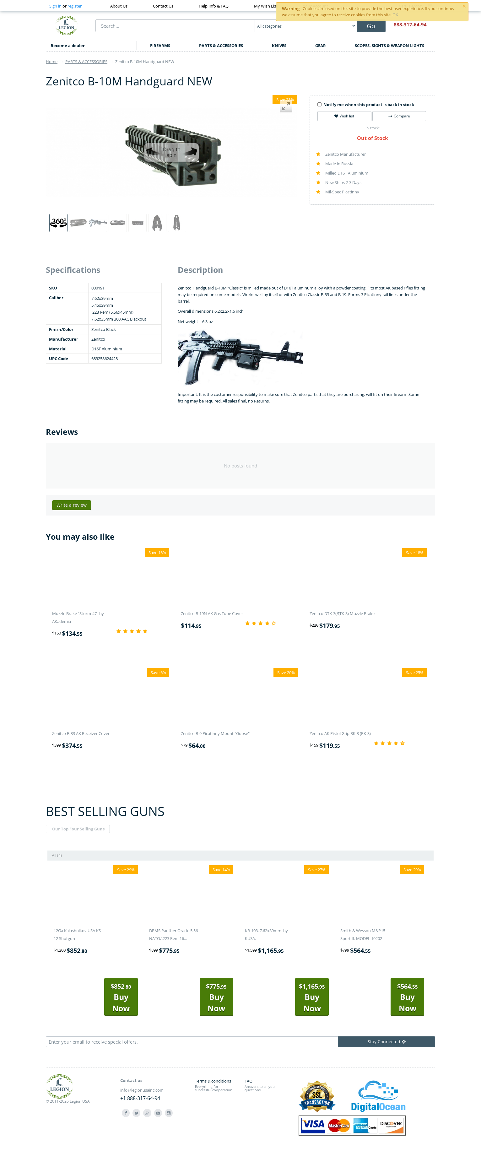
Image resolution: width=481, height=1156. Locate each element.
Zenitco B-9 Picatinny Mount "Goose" (215, 733)
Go (371, 26)
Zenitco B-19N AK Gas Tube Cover (212, 613)
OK (395, 15)
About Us (118, 6)
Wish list (344, 116)
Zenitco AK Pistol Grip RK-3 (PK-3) (340, 733)
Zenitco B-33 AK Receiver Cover (81, 733)
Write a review (72, 505)
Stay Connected (387, 1042)
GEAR (320, 45)
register (75, 6)
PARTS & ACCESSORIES (221, 45)
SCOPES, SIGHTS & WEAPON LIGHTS (389, 45)
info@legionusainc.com (142, 1090)
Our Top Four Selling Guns (78, 829)
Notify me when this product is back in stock (365, 104)
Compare (399, 116)
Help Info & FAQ (214, 6)
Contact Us (163, 6)
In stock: (372, 128)
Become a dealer (68, 45)
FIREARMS (160, 45)
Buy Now (121, 997)
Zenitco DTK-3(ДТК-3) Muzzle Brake (342, 613)
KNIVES (279, 45)
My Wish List (266, 6)
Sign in (55, 6)
